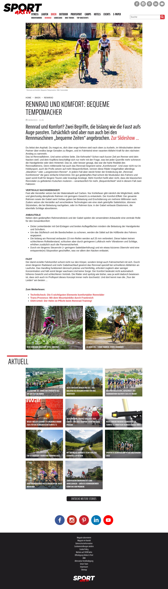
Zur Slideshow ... (125, 137)
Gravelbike (58, 17)
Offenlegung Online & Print (84, 555)
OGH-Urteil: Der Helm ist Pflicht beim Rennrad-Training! (61, 301)
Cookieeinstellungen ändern (84, 546)
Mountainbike (36, 17)
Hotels (97, 14)
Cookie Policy (84, 549)
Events (106, 14)
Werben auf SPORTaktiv (84, 552)
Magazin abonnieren (84, 537)
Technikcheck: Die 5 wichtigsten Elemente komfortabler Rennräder (67, 294)
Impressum (84, 567)
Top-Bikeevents (82, 17)
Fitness (34, 14)
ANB (84, 558)
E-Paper (117, 14)
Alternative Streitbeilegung (84, 561)
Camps (88, 14)
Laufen (44, 14)
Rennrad (48, 17)
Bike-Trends (69, 17)
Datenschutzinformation (84, 543)
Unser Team (84, 564)
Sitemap (84, 569)
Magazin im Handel (84, 540)
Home (28, 98)
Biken (53, 14)
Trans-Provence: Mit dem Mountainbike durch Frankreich (61, 297)
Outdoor (63, 14)
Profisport (76, 14)
